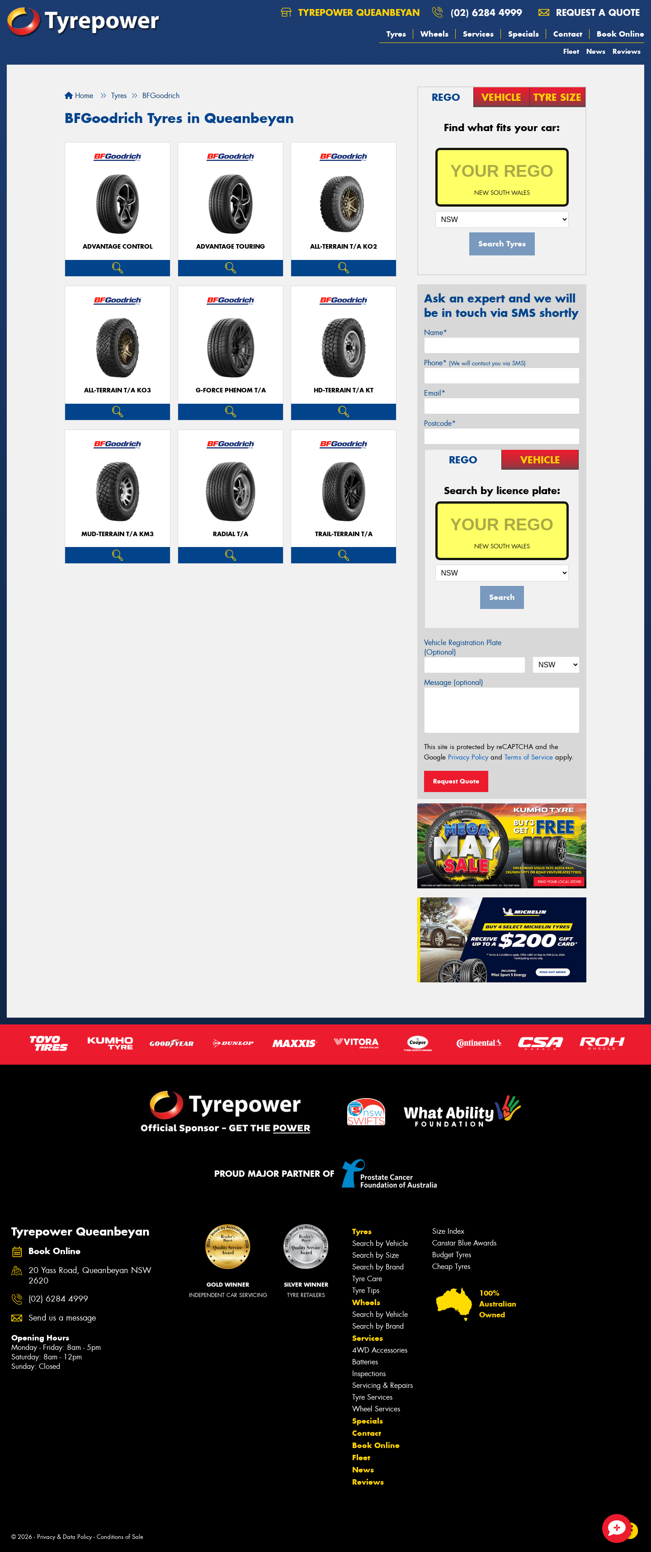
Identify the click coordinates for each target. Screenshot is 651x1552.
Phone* (475, 363)
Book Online (620, 34)
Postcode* (440, 423)
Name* (435, 332)
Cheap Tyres (451, 1266)
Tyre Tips (365, 1290)
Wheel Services (376, 1409)
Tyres (396, 34)
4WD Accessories (379, 1350)
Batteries (365, 1362)
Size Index (448, 1231)
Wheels (434, 34)
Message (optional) (453, 682)
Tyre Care (367, 1278)
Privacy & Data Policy (64, 1537)
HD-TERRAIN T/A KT (343, 390)
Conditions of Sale (120, 1537)
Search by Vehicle (380, 1243)
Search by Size (375, 1255)
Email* (434, 393)
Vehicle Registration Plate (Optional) (462, 647)
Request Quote (456, 781)
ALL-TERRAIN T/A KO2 (343, 246)
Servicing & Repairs (382, 1385)
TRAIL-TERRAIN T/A (344, 534)
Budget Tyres (451, 1255)
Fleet (571, 51)
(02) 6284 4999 (486, 12)
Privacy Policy (468, 757)
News (595, 51)
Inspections (369, 1373)
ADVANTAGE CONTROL (117, 246)
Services (478, 34)
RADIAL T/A (230, 534)
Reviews (627, 51)
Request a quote (589, 12)
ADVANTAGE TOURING (230, 246)
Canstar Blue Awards (464, 1243)
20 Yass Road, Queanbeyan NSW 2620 (89, 1275)
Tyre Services (372, 1397)
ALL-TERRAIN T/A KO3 (117, 390)
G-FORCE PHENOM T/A (231, 390)
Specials (523, 34)
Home (79, 95)
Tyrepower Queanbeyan (350, 12)
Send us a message (62, 1318)
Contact (567, 34)
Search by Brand (378, 1267)
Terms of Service (529, 757)
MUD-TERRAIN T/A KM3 (117, 534)
